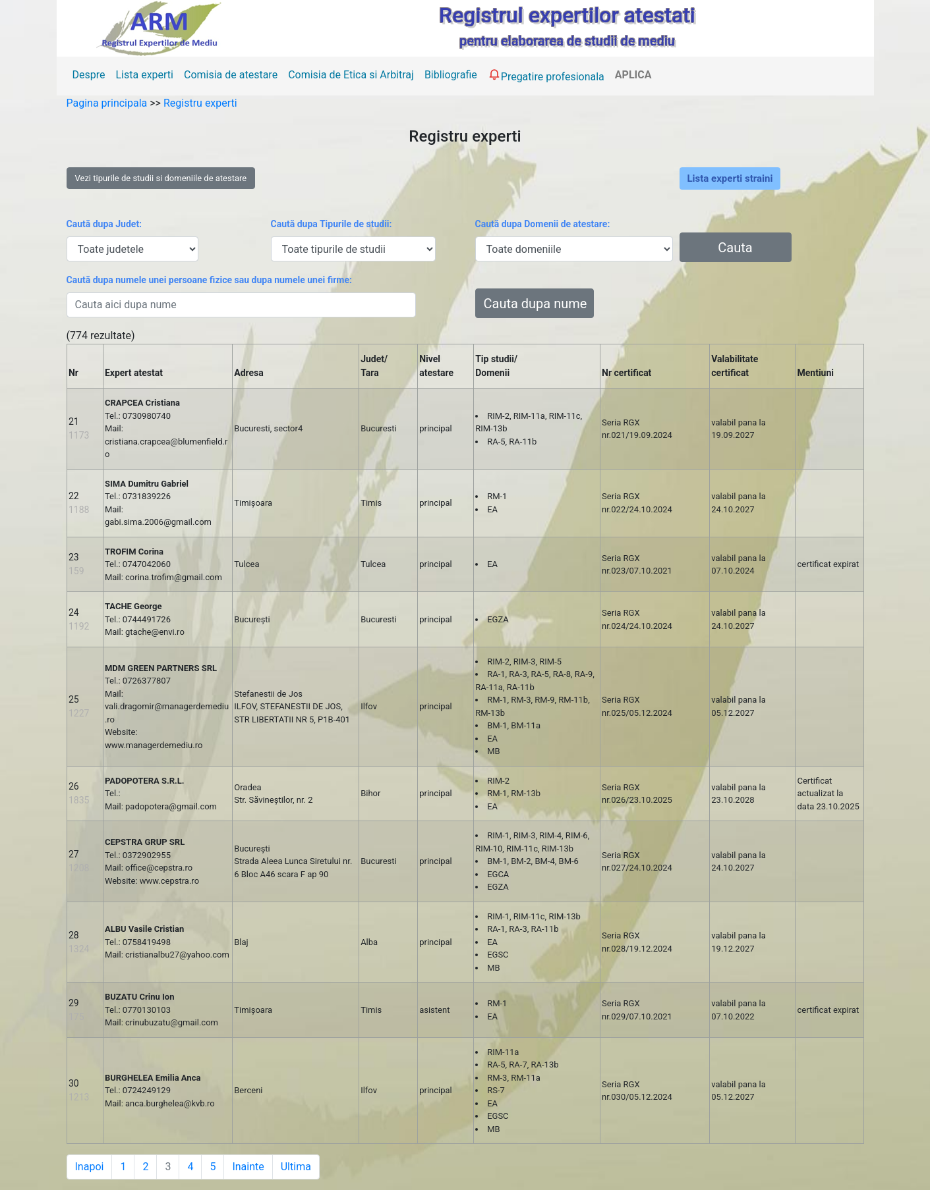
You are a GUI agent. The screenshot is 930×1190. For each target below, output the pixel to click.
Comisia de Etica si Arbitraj (351, 74)
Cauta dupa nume (535, 303)
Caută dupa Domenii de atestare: (542, 224)
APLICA (633, 74)
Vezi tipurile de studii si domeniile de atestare (161, 178)
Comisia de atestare (230, 74)
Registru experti (200, 103)
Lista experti (144, 74)
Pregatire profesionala (546, 75)
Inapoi (89, 1166)
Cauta (735, 248)
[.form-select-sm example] (132, 248)
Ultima (296, 1166)
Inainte (248, 1166)
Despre (89, 74)
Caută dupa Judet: (104, 224)
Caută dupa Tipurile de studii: (331, 224)
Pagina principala (108, 103)
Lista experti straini (730, 178)
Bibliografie (450, 74)
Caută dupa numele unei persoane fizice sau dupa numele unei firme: (210, 280)
